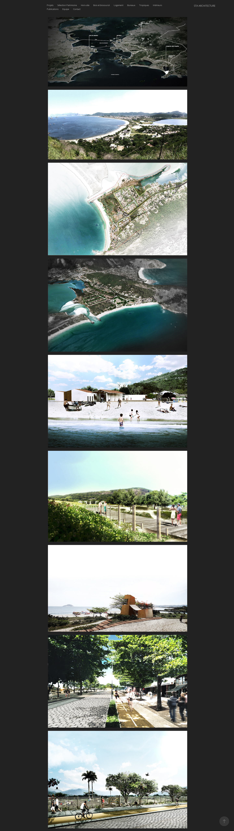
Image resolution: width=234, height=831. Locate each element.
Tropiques (144, 5)
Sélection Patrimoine (67, 5)
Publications (52, 9)
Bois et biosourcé (101, 5)
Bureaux (131, 5)
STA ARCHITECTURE (204, 5)
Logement (118, 5)
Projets (50, 5)
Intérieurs (157, 5)
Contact (76, 9)
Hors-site (85, 5)
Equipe (65, 9)
